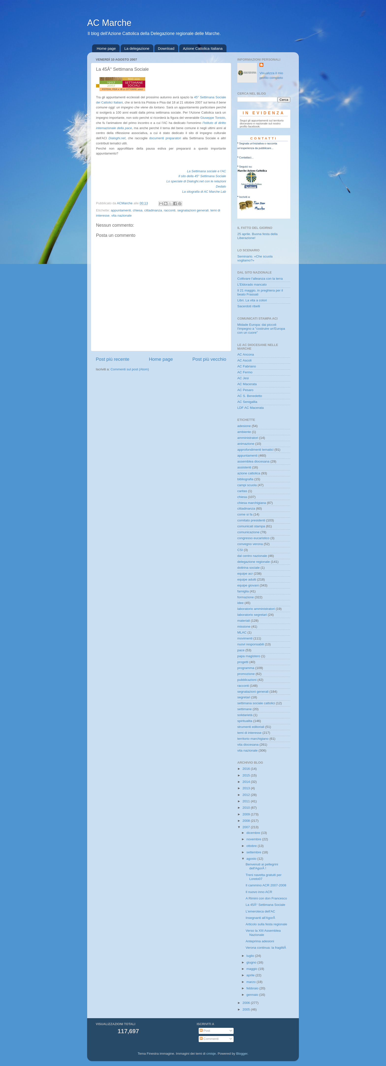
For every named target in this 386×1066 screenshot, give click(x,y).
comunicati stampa (251, 526)
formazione (245, 597)
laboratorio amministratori (256, 609)
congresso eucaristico (253, 538)
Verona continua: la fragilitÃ (266, 947)
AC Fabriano (246, 366)
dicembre (253, 833)
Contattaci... (246, 157)
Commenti (209, 1039)
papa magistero (248, 656)
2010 (246, 807)
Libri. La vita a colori (252, 300)
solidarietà (245, 715)
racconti (170, 210)
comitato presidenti (251, 520)
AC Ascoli (244, 360)
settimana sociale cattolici (256, 703)
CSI (240, 550)
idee (240, 603)
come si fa (245, 514)
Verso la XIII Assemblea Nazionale (263, 932)
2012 (246, 795)
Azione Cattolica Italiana (203, 48)
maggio (252, 969)
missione (243, 626)
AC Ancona (245, 354)
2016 (246, 769)
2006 (246, 1003)
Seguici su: (245, 166)
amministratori (247, 438)
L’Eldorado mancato (252, 284)
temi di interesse (249, 733)
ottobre (252, 846)
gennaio (252, 995)
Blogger (241, 1053)
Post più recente (112, 359)
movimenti (245, 638)
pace (240, 650)
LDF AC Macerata (250, 408)
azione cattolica (248, 473)
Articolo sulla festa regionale (266, 924)
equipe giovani (248, 585)
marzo (251, 982)
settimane (244, 709)
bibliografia (245, 479)
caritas (242, 491)
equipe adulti (246, 579)
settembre (254, 852)
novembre (254, 839)
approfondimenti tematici (255, 449)
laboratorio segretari (252, 615)
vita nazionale (121, 215)
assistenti (244, 467)
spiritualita (244, 721)
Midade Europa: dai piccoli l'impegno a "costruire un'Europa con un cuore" (261, 328)
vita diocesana (247, 744)
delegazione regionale (253, 562)
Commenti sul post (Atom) (130, 369)
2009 (246, 814)
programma (245, 668)
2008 (246, 821)
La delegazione (136, 48)
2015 (246, 775)
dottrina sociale (248, 567)
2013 (246, 788)
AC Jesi (243, 378)
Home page (106, 48)
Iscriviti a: (244, 196)
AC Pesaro (245, 390)
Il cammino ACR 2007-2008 (266, 885)
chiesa (137, 210)
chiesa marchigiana (251, 503)
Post (205, 1030)
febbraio (252, 988)
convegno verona (250, 544)
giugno (251, 962)
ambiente (244, 432)
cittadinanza (153, 210)
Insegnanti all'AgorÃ (260, 918)
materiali (243, 620)
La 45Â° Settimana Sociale (265, 905)
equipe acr (245, 573)
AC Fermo (245, 372)
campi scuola (247, 485)
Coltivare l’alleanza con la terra (260, 278)
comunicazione (248, 532)
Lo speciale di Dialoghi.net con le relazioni (196, 181)
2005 (246, 1009)
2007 (246, 827)
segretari (243, 697)
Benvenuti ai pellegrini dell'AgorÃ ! (262, 866)
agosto (251, 858)
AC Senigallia (247, 402)
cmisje (211, 1053)
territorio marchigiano (253, 738)
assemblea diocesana (253, 461)
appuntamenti (121, 210)
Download (166, 48)
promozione (246, 674)
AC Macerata (247, 384)
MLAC (242, 632)
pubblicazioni (247, 680)
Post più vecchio (209, 359)
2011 (246, 801)
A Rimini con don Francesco (266, 898)
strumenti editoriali (250, 727)
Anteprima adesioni (260, 941)
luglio (250, 956)
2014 (246, 782)
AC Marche (109, 23)
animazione (245, 444)
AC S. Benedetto (249, 396)
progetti (242, 662)
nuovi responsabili (250, 644)
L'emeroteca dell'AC (260, 911)
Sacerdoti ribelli (248, 306)
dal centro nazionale (252, 556)
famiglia (243, 591)
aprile (251, 975)
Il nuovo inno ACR (259, 892)
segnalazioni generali (193, 210)
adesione (244, 426)
